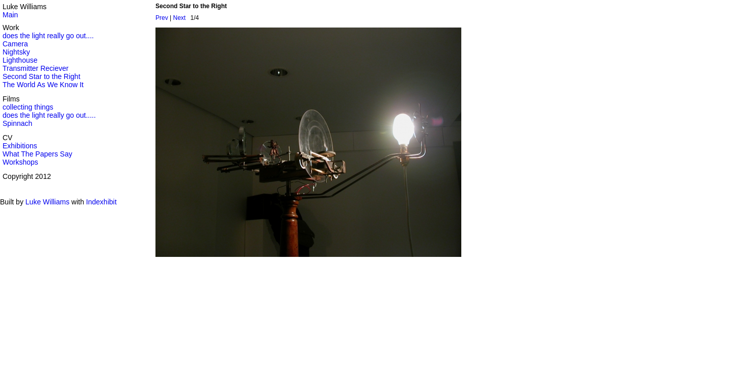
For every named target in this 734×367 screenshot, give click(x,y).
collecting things (28, 107)
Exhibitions (20, 146)
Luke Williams (47, 202)
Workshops (20, 162)
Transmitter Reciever (35, 68)
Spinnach (17, 123)
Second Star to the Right (42, 76)
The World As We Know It (43, 85)
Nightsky (16, 52)
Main (10, 15)
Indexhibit (101, 202)
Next (179, 17)
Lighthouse (20, 60)
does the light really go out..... (49, 115)
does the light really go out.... (48, 36)
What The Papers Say (37, 154)
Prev (161, 17)
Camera (15, 44)
